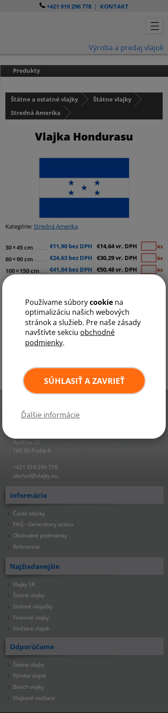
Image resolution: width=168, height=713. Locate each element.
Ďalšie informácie (50, 415)
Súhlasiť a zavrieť (84, 380)
